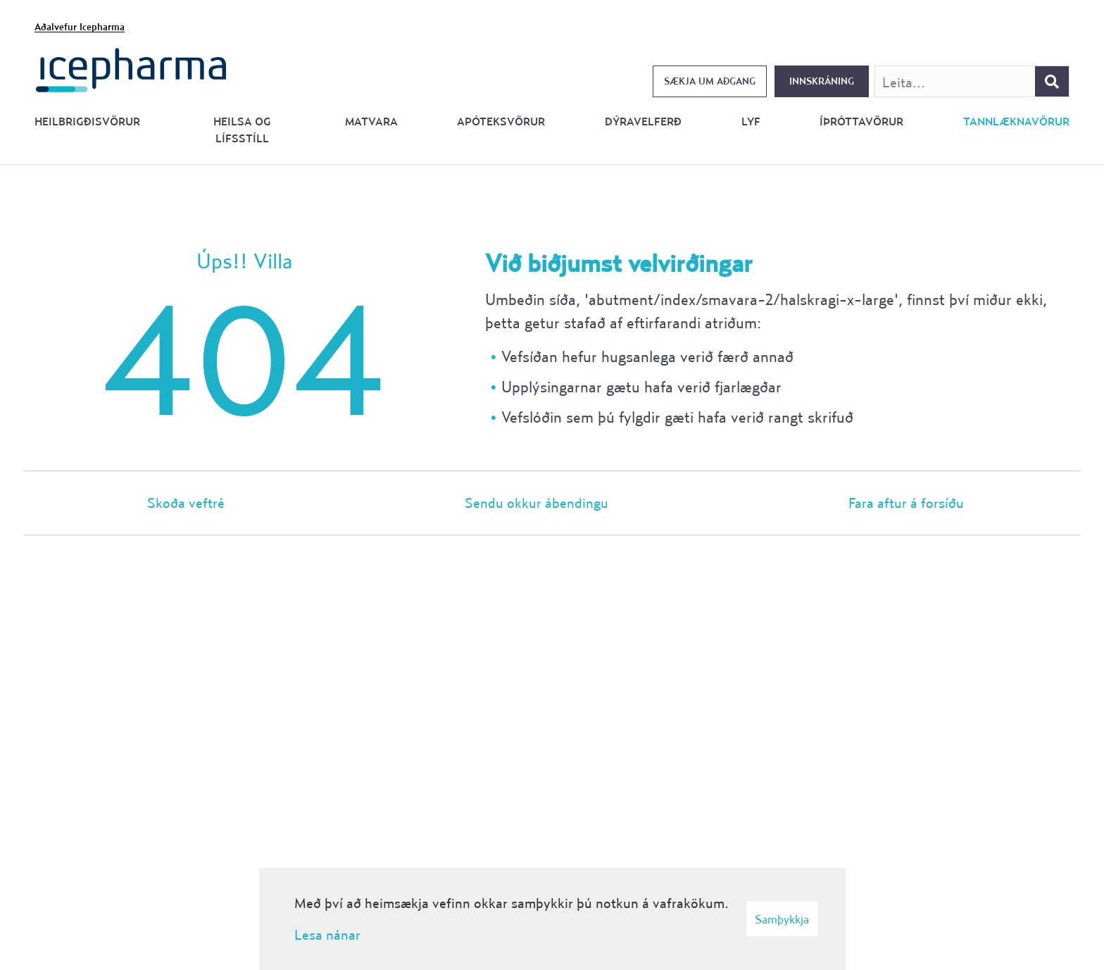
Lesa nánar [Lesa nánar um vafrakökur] (327, 934)
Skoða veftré (186, 503)
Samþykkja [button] (782, 919)
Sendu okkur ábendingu (536, 503)
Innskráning (821, 81)
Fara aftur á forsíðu (906, 503)
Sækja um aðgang (709, 81)
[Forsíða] (131, 68)
